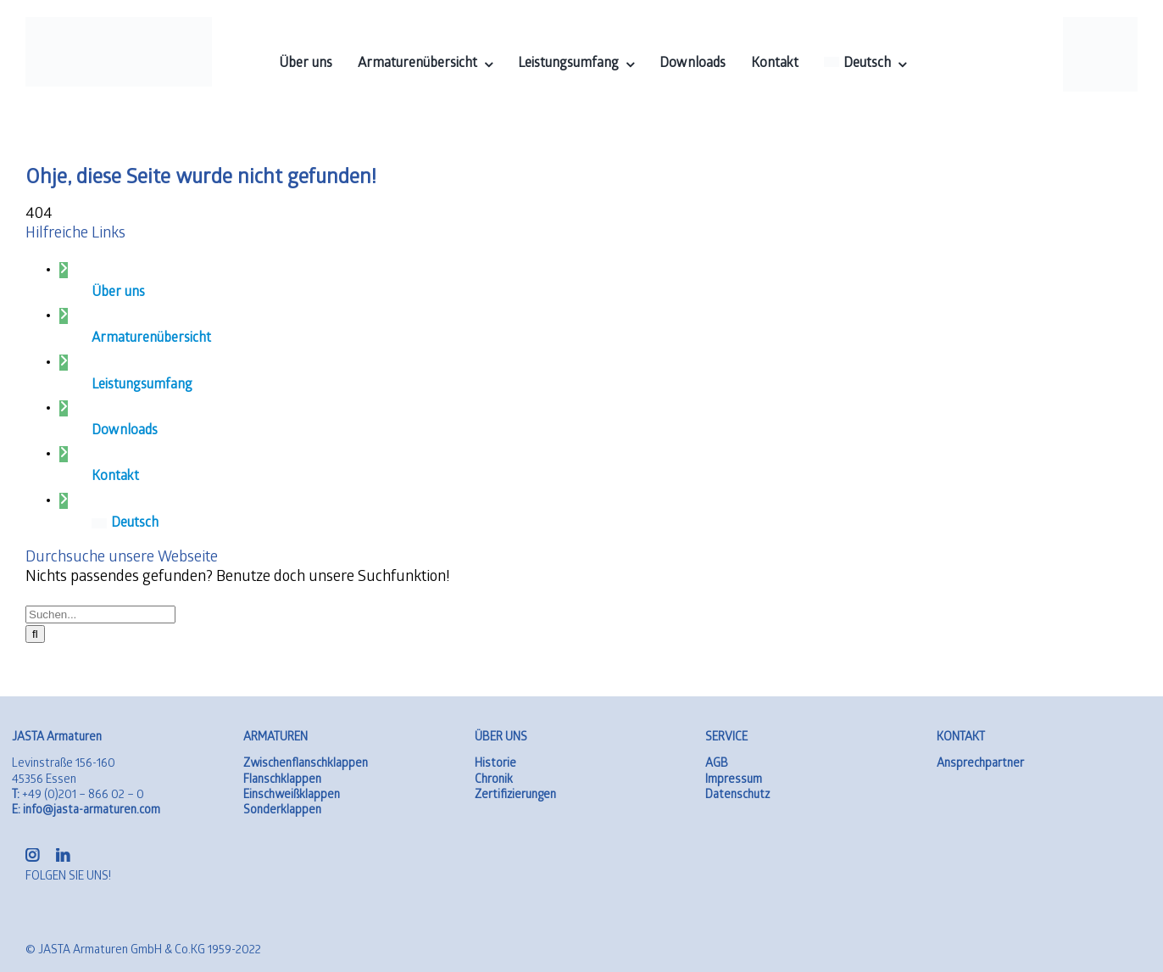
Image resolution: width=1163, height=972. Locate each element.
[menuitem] (865, 64)
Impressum (733, 781)
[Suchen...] (100, 614)
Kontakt (115, 477)
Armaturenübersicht (151, 339)
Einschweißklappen (291, 796)
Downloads (125, 431)
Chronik (494, 781)
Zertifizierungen (515, 796)
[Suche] (35, 634)
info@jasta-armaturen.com (86, 811)
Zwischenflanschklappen (305, 764)
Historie (495, 764)
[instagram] (32, 855)
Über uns (118, 293)
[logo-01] (119, 24)
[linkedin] (63, 855)
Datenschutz (737, 796)
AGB (716, 764)
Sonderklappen (282, 811)
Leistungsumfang (142, 385)
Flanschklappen (282, 781)
